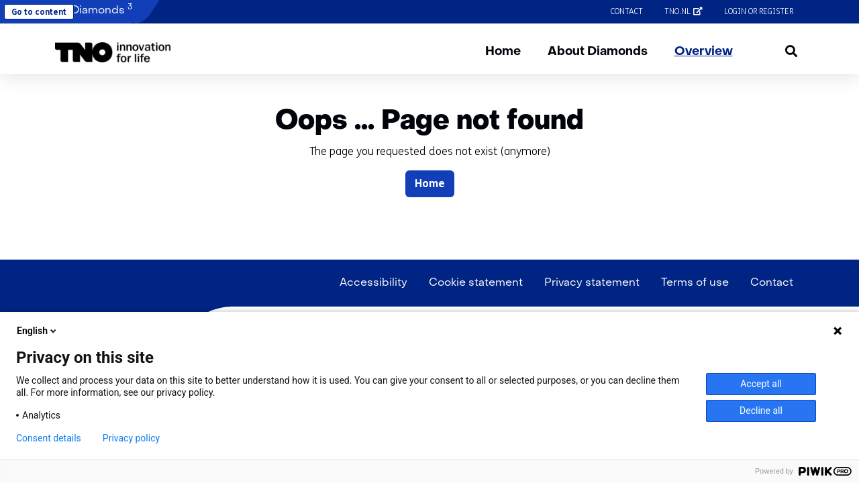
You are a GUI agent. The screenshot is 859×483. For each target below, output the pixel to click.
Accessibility (373, 283)
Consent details (48, 438)
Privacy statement (592, 283)
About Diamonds (598, 52)
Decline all (761, 410)
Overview (703, 52)
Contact (627, 11)
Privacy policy (131, 438)
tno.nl (688, 11)
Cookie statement (476, 283)
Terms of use (695, 283)
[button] (113, 52)
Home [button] (430, 183)
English (37, 330)
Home (503, 52)
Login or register (758, 11)
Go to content (38, 12)
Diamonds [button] (93, 9)
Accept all (761, 383)
